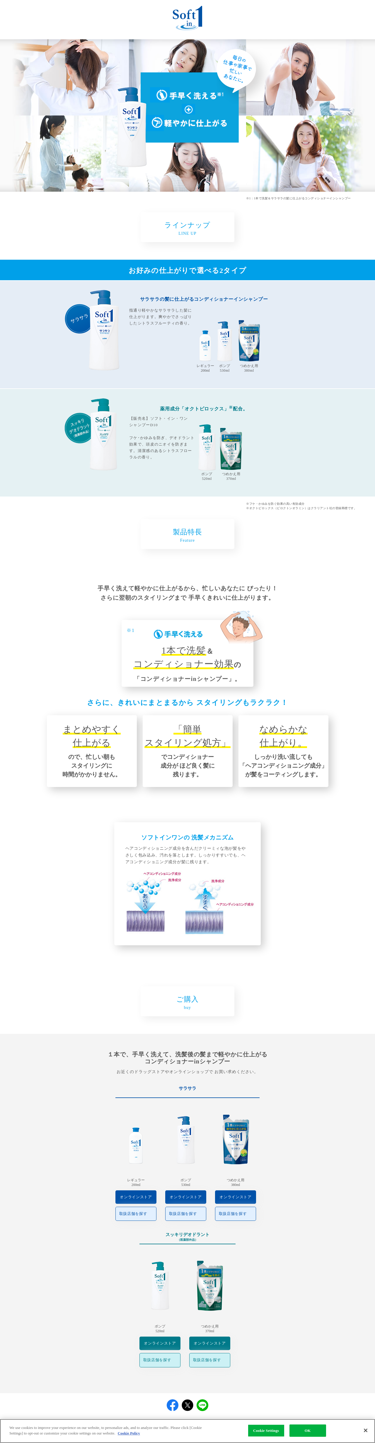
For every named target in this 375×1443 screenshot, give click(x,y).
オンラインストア (136, 1197)
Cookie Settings (266, 1433)
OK (308, 1433)
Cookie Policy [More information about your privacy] (129, 1436)
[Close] (365, 1433)
